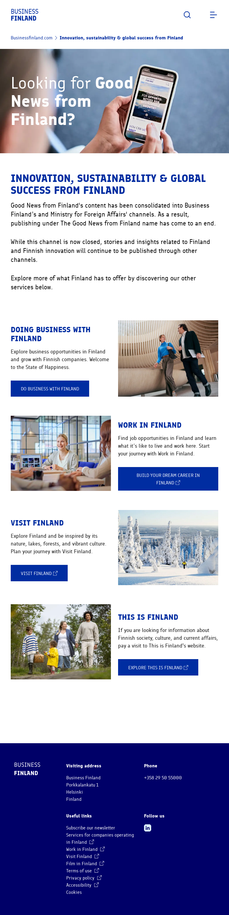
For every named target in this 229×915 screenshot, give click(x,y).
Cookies (74, 892)
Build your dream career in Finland (168, 479)
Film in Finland (85, 864)
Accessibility (82, 885)
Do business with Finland (50, 389)
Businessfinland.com (31, 38)
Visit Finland (39, 573)
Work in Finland (85, 849)
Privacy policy (84, 878)
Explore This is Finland (158, 667)
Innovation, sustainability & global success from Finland (121, 38)
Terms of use (82, 871)
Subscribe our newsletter (90, 828)
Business (24, 14)
